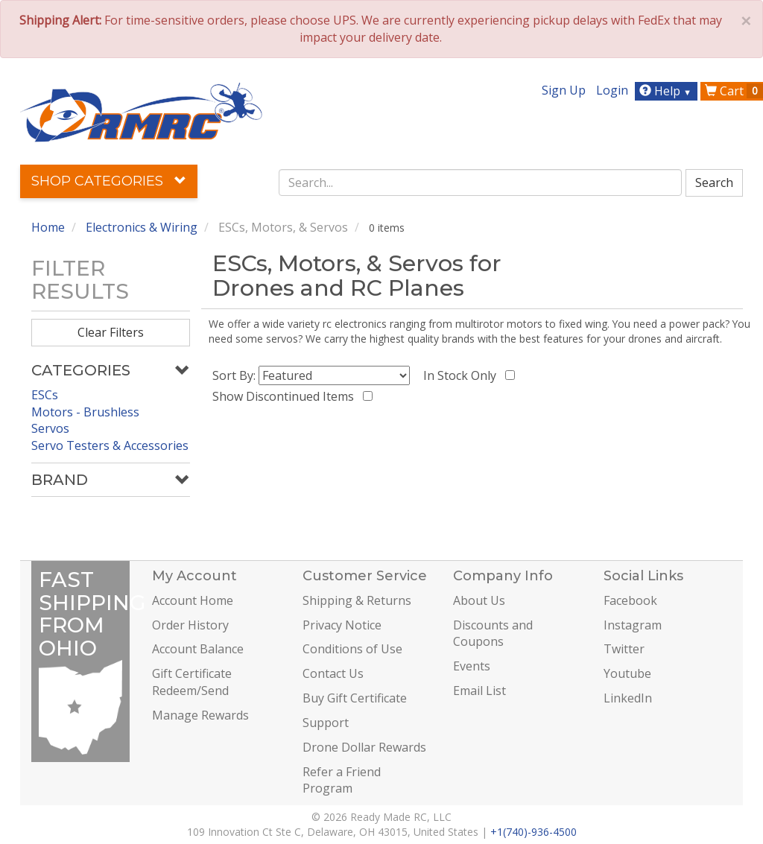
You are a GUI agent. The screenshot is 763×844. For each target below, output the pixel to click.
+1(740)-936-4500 (533, 832)
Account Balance (198, 649)
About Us (479, 600)
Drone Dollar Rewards (364, 747)
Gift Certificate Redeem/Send (192, 682)
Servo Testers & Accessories (110, 445)
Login (612, 90)
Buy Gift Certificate (355, 698)
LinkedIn (628, 698)
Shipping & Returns (357, 600)
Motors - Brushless (85, 412)
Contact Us (333, 673)
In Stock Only (462, 375)
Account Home (192, 600)
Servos (50, 428)
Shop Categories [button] (108, 181)
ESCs (44, 395)
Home (48, 227)
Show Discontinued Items (286, 396)
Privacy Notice (342, 625)
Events (471, 666)
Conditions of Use (352, 649)
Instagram (633, 625)
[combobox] (480, 182)
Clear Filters (110, 332)
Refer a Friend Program (342, 780)
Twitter (624, 649)
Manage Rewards (200, 715)
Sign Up (564, 90)
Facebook (630, 600)
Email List (479, 690)
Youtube (627, 673)
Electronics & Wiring (141, 227)
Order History (190, 625)
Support (326, 722)
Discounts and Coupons (493, 633)
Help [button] (667, 91)
